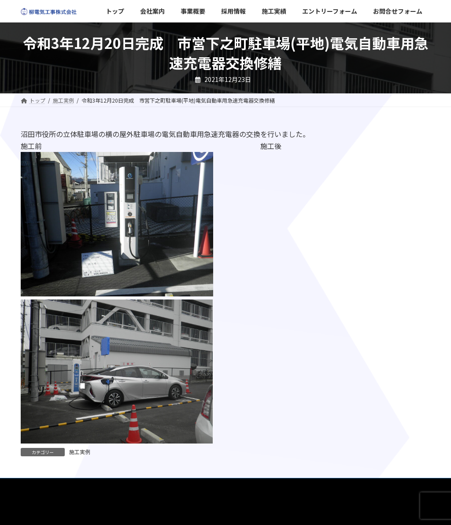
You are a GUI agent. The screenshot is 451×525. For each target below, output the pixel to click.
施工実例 (79, 451)
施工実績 (189, 486)
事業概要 (111, 486)
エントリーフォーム (241, 486)
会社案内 (73, 486)
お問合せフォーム (303, 486)
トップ (37, 486)
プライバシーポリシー (368, 486)
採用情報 (150, 486)
